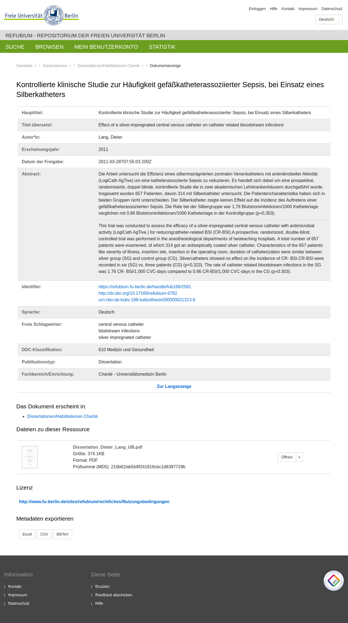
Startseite (24, 65)
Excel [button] (27, 534)
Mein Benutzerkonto (106, 47)
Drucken (102, 586)
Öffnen (287, 457)
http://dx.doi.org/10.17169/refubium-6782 (138, 293)
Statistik (162, 47)
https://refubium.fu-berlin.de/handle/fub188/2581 (145, 286)
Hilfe (273, 9)
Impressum (308, 9)
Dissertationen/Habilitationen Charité (108, 65)
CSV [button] (44, 534)
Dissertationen (55, 65)
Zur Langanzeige (174, 386)
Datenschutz (332, 9)
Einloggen (257, 9)
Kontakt (287, 9)
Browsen (49, 47)
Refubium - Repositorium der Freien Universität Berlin (85, 35)
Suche (14, 47)
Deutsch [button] (329, 19)
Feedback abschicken (113, 595)
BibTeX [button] (63, 534)
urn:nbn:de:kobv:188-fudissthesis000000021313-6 (147, 299)
